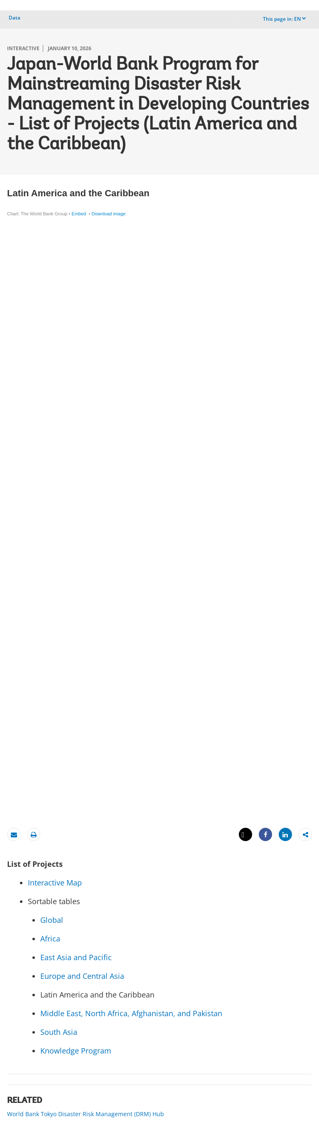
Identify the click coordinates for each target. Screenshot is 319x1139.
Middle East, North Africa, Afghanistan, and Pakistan (131, 1013)
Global (51, 920)
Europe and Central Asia (82, 976)
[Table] (159, 500)
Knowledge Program (75, 1051)
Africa (51, 939)
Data (14, 17)
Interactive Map (55, 883)
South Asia (58, 1032)
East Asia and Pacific (76, 957)
